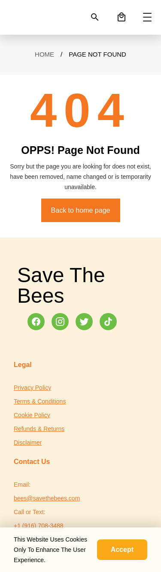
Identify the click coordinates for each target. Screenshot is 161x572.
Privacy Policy (32, 387)
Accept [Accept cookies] (122, 549)
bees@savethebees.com (47, 498)
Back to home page (80, 210)
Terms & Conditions (40, 401)
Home (44, 54)
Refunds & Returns (39, 428)
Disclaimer (28, 442)
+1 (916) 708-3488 (39, 525)
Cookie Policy (32, 415)
